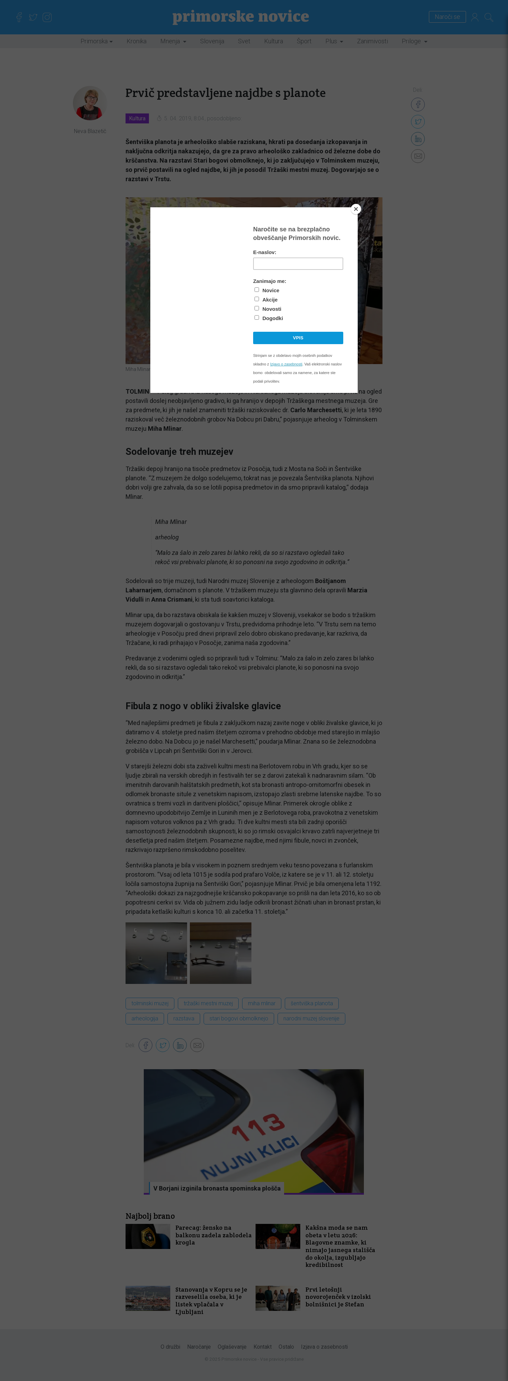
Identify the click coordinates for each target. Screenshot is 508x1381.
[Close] (356, 209)
